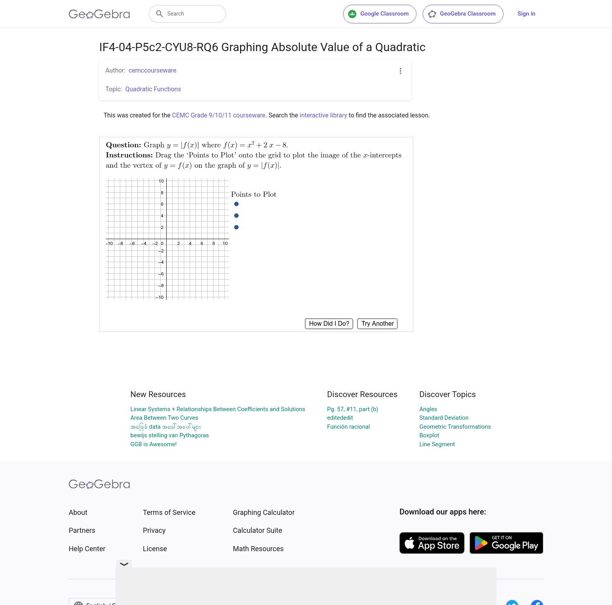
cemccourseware (152, 70)
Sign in (527, 13)
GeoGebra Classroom (461, 14)
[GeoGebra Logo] (99, 14)
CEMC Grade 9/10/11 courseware (218, 115)
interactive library (323, 115)
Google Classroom (378, 14)
